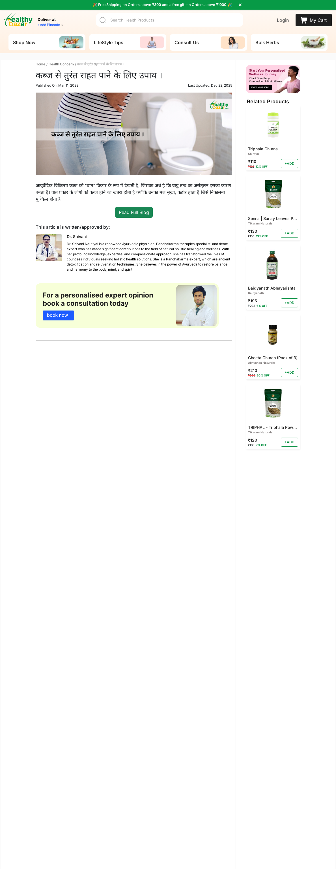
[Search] (169, 20)
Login (283, 20)
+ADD (289, 164)
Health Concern (61, 65)
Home (40, 65)
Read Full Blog (134, 213)
